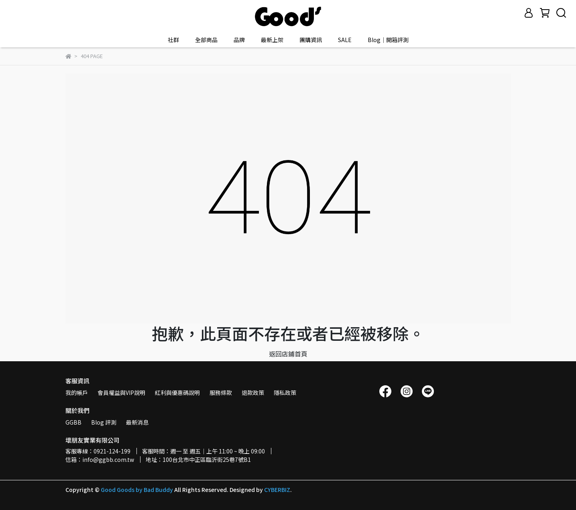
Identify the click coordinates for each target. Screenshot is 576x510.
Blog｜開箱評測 (388, 40)
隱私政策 (285, 393)
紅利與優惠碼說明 (177, 393)
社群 (173, 40)
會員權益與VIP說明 (121, 393)
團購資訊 (310, 40)
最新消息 (137, 422)
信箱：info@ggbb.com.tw (99, 459)
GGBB (73, 422)
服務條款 (221, 393)
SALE (345, 40)
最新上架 (272, 40)
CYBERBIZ (277, 490)
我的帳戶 (76, 393)
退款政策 (253, 393)
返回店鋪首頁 (288, 353)
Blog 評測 (103, 422)
